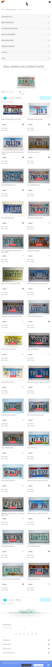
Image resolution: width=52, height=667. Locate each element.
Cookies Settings (26, 665)
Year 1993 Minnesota (8, 185)
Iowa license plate (7, 382)
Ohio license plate (33, 152)
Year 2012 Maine (33, 349)
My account (7, 648)
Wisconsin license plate (35, 415)
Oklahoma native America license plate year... (13, 514)
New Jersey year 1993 (8, 349)
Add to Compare (4, 130)
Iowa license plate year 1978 (10, 283)
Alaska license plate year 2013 (37, 513)
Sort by (3, 91)
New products (8, 22)
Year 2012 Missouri (33, 185)
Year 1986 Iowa (32, 448)
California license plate (35, 218)
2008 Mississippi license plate (37, 283)
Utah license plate (33, 251)
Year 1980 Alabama (7, 546)
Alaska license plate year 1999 (37, 480)
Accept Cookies (38, 665)
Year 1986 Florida (7, 448)
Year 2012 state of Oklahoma (10, 579)
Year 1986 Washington (35, 316)
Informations (7, 17)
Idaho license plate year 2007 (11, 119)
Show (20, 91)
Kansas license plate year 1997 (11, 316)
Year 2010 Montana (7, 218)
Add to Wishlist (4, 128)
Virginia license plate (8, 415)
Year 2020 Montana (34, 546)
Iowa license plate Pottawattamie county (12, 153)
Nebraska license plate (35, 119)
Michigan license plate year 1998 (38, 382)
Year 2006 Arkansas (8, 480)
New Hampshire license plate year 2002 (11, 251)
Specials (5, 52)
